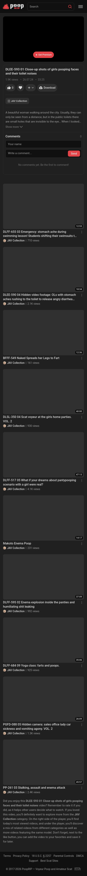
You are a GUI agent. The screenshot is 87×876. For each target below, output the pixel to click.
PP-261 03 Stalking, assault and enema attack (34, 787)
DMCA (80, 855)
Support (33, 860)
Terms (7, 855)
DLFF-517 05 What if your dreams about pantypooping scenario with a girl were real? (39, 482)
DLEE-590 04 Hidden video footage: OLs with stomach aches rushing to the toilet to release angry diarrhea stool (39, 297)
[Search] (70, 6)
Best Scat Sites (49, 860)
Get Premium (43, 54)
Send (74, 153)
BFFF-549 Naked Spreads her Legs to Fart (31, 358)
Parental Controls (64, 855)
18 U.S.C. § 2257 (41, 855)
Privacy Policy (21, 855)
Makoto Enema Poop (17, 543)
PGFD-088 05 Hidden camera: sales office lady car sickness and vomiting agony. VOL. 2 (37, 726)
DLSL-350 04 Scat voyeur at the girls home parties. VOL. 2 (37, 419)
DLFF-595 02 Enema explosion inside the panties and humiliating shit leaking (39, 604)
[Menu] (80, 6)
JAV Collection (17, 101)
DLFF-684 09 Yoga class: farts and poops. (31, 665)
